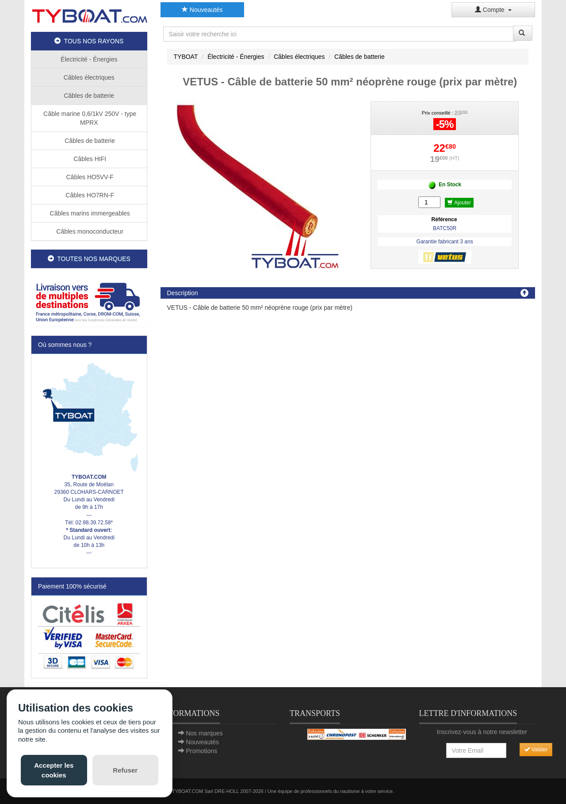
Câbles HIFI (89, 158)
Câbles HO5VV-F (89, 177)
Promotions (201, 750)
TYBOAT (186, 56)
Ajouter (459, 203)
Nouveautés (202, 9)
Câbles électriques (89, 77)
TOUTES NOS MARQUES (89, 258)
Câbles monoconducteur (88, 231)
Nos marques (204, 733)
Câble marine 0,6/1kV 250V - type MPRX (89, 118)
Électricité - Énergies (89, 59)
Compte (493, 9)
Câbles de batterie (89, 95)
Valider (535, 749)
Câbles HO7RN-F (89, 195)
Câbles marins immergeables (89, 213)
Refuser (125, 770)
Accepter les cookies (53, 770)
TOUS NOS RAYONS (88, 41)
